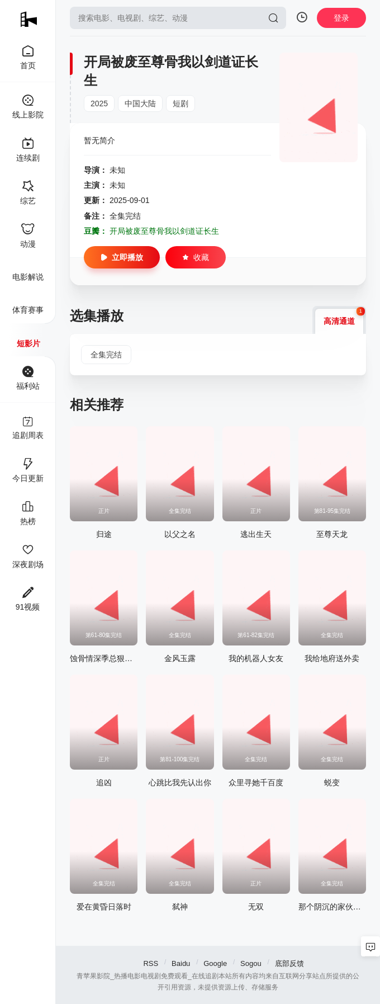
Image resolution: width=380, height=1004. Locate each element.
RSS (150, 963)
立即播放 (122, 257)
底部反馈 (289, 963)
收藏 (195, 257)
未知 (117, 170)
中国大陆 (140, 103)
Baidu (181, 963)
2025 (99, 103)
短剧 (180, 103)
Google (215, 963)
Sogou (251, 963)
